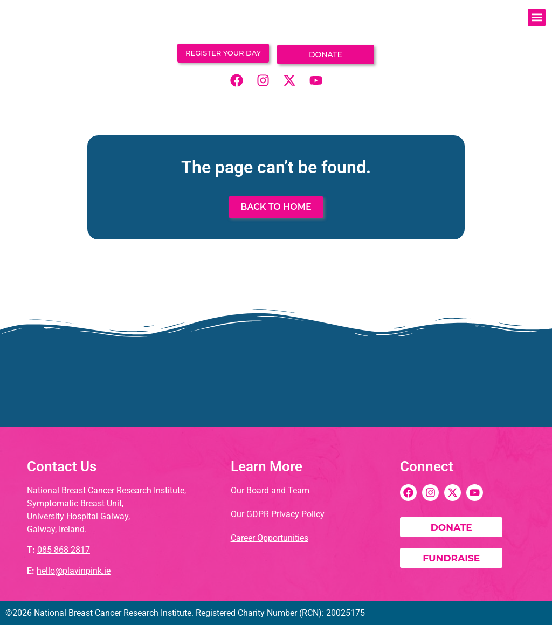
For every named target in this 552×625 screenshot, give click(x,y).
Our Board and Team (270, 490)
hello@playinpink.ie (74, 570)
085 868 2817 (63, 550)
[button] (537, 17)
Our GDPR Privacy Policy (278, 514)
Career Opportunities (269, 538)
